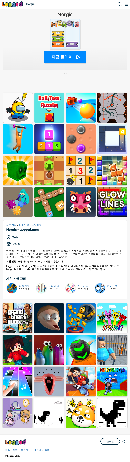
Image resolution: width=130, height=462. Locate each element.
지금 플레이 (62, 57)
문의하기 (25, 450)
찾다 (119, 4)
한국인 (110, 441)
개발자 (37, 450)
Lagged (13, 4)
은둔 (47, 450)
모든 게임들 (11, 450)
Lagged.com (16, 442)
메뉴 (126, 4)
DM (124, 441)
